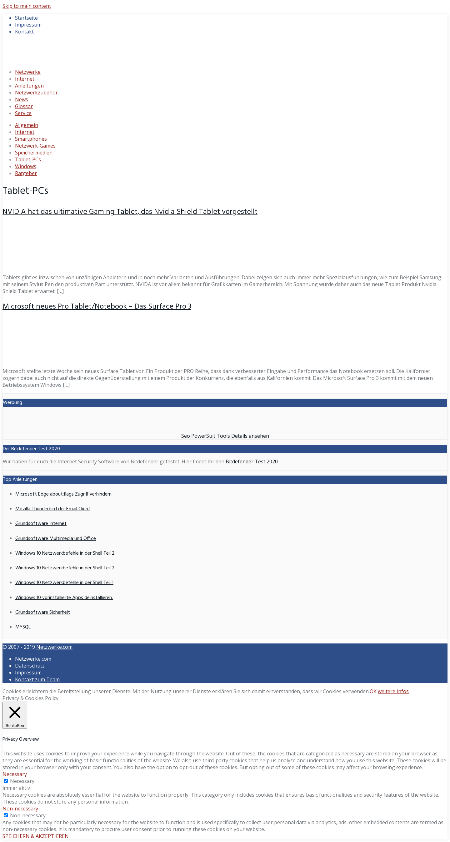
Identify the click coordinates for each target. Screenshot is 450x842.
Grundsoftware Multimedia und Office (55, 539)
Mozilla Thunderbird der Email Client (52, 509)
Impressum (28, 24)
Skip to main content (26, 6)
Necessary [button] (14, 774)
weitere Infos (393, 691)
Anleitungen (29, 85)
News (21, 99)
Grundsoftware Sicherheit (42, 612)
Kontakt (24, 31)
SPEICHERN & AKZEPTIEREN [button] (35, 836)
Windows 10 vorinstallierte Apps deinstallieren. (64, 598)
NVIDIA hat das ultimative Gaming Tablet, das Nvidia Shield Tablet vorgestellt (130, 212)
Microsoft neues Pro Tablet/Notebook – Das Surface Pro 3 (96, 307)
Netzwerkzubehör (36, 92)
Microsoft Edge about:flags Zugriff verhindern (63, 494)
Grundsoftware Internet (41, 524)
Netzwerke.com (54, 646)
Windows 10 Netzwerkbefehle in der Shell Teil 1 (64, 583)
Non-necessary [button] (20, 808)
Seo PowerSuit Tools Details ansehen (225, 435)
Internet (24, 78)
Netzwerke (28, 71)
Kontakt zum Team (37, 679)
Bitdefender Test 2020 (252, 461)
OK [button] (373, 691)
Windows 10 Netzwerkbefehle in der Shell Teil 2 (65, 553)
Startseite (26, 17)
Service (23, 113)
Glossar (24, 106)
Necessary (22, 781)
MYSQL (23, 627)
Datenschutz (30, 665)
